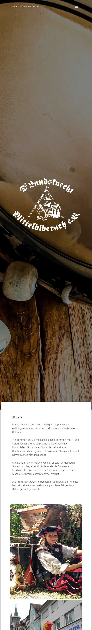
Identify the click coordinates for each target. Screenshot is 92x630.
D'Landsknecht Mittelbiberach (27, 6)
